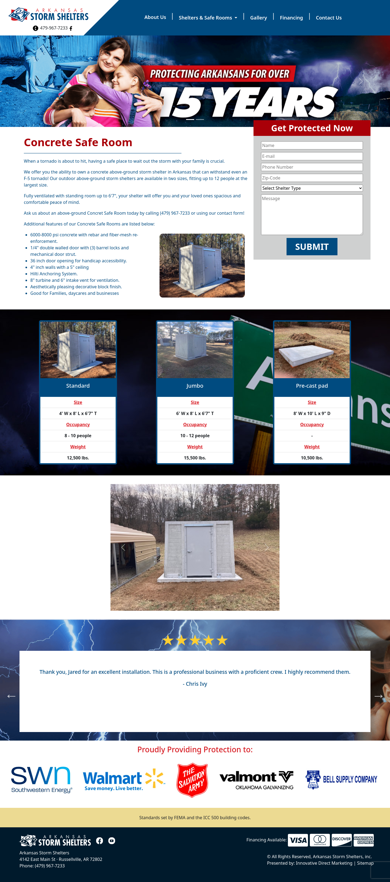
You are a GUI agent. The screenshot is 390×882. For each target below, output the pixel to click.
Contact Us (329, 17)
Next (374, 691)
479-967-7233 (50, 28)
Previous (7, 691)
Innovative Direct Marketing (323, 863)
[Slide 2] (200, 119)
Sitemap (365, 863)
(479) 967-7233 (175, 213)
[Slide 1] (190, 119)
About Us (155, 17)
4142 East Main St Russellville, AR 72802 (61, 859)
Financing (291, 17)
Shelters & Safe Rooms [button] (206, 17)
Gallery (258, 17)
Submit (312, 246)
